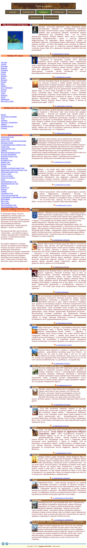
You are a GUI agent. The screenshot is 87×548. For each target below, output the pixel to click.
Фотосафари (5, 199)
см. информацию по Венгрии (63, 133)
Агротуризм (5, 139)
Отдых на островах (8, 178)
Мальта (3, 86)
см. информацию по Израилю (61, 240)
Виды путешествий (15, 135)
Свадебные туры (7, 193)
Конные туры (6, 164)
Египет (3, 74)
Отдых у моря (6, 174)
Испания (4, 80)
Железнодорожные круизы (10, 152)
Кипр (3, 84)
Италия (3, 82)
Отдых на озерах (7, 176)
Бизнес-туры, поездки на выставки (13, 141)
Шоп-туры (5, 201)
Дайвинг (4, 150)
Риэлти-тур (5, 187)
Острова (4, 128)
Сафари (3, 191)
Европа (3, 115)
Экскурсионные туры (8, 205)
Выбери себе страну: (15, 56)
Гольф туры (5, 147)
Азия (3, 118)
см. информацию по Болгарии (63, 106)
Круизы (3, 166)
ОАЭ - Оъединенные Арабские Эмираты (48, 366)
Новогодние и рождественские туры (14, 170)
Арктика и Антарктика (9, 122)
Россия (3, 91)
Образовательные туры (9, 172)
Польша (4, 90)
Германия (36, 135)
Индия (3, 78)
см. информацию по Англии (62, 77)
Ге (4, 70)
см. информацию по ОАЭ (64, 385)
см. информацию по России (60, 426)
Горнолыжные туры (8, 149)
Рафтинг (4, 185)
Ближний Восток (7, 126)
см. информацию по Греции (62, 184)
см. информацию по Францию (61, 478)
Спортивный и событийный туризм (14, 197)
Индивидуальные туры (9, 156)
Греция (3, 72)
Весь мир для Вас (7, 101)
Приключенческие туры (9, 184)
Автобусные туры (7, 137)
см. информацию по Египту (63, 205)
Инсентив (4, 158)
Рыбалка (4, 189)
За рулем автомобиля (8, 154)
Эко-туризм (5, 203)
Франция (4, 95)
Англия (35, 56)
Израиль (4, 76)
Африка (4, 124)
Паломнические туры (8, 182)
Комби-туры (5, 162)
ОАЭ (7, 88)
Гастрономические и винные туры (13, 145)
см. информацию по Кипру (64, 345)
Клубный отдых (6, 160)
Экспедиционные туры (9, 207)
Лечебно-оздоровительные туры (12, 168)
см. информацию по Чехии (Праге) (63, 498)
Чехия (3, 97)
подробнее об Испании (61, 292)
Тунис (3, 93)
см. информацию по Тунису (63, 453)
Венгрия (4, 68)
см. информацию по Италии (64, 323)
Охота (3, 180)
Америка (4, 120)
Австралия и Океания (9, 116)
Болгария (4, 66)
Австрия (35, 25)
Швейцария (5, 99)
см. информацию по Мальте (61, 363)
